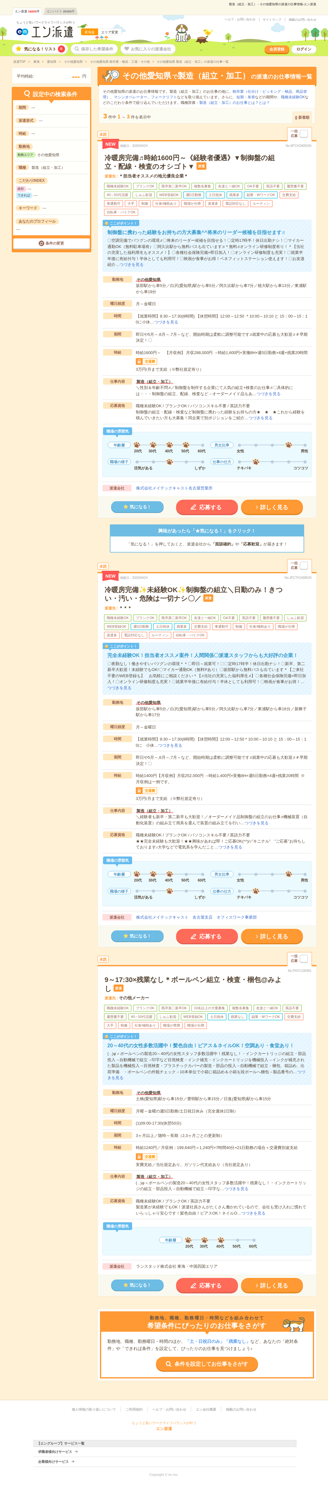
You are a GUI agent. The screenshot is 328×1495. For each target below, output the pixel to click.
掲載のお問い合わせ (303, 19)
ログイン (303, 49)
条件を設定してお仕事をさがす (211, 1364)
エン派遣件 (27, 11)
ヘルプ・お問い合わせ (240, 19)
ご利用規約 (134, 1409)
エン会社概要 (206, 1409)
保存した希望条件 (97, 49)
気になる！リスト (44, 49)
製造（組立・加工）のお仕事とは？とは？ (234, 102)
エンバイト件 (61, 11)
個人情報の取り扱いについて (94, 1409)
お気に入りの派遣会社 (151, 49)
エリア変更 (109, 32)
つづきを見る (131, 264)
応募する (210, 507)
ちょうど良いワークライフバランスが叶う (45, 22)
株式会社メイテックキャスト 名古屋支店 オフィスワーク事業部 (196, 917)
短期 (240, 97)
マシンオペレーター (130, 97)
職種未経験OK (293, 97)
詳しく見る (274, 507)
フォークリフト (164, 97)
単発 (251, 97)
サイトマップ (272, 19)
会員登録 (277, 49)
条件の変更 (54, 243)
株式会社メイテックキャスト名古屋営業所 (174, 488)
